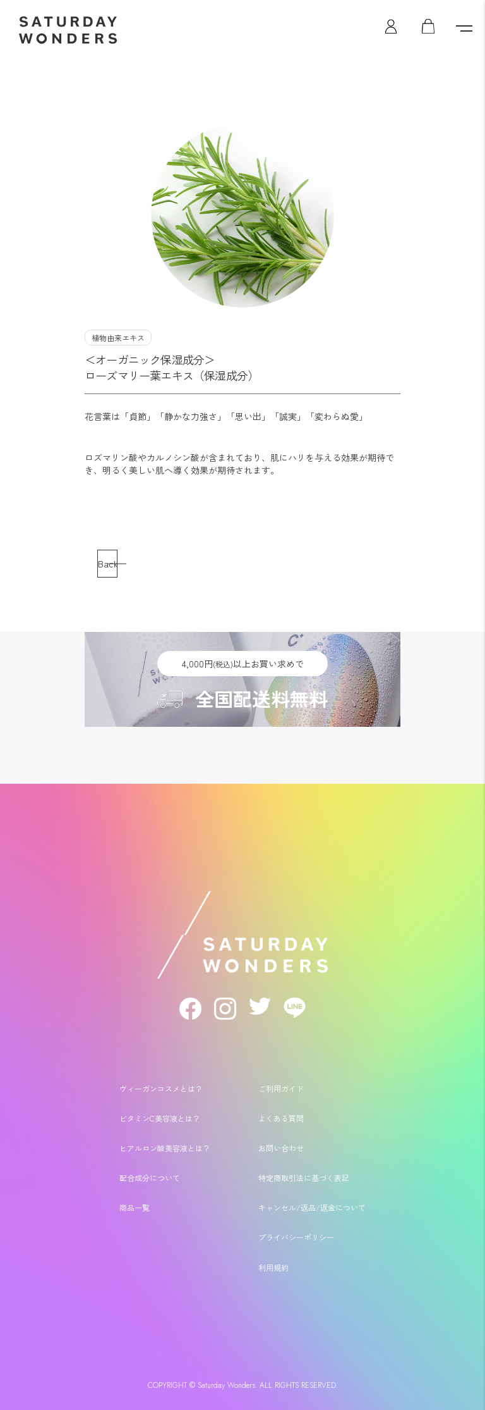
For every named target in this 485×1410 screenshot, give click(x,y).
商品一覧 (134, 1207)
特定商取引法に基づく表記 (303, 1177)
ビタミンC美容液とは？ (159, 1118)
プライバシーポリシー (296, 1237)
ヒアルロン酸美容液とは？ (164, 1147)
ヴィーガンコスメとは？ (161, 1088)
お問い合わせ (281, 1147)
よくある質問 (281, 1118)
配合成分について (149, 1177)
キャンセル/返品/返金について (312, 1207)
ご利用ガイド (281, 1088)
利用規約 (273, 1267)
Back (107, 563)
